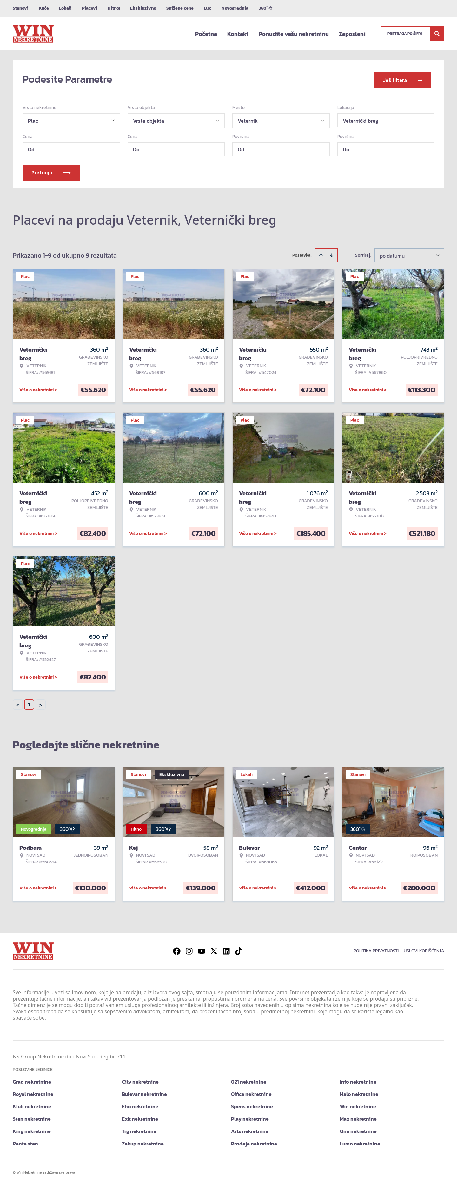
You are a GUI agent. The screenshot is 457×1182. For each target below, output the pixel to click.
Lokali (65, 8)
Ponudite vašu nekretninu (294, 34)
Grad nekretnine (32, 1079)
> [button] (41, 702)
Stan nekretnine (32, 1116)
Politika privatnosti (376, 948)
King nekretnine (32, 1128)
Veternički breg (360, 118)
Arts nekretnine (249, 1128)
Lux (207, 8)
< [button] (18, 702)
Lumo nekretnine (360, 1141)
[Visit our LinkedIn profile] (226, 948)
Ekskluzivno (143, 8)
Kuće (44, 8)
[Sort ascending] (321, 252)
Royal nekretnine (33, 1091)
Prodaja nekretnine (254, 1141)
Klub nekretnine (32, 1103)
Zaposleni (352, 34)
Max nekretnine (358, 1116)
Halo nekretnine (359, 1091)
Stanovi (21, 8)
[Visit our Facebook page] (177, 948)
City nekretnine (140, 1079)
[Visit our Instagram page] (189, 948)
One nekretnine (358, 1128)
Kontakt (237, 34)
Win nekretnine (358, 1103)
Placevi (89, 8)
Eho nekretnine (140, 1103)
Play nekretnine (250, 1116)
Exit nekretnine (140, 1116)
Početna (206, 34)
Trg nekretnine (139, 1128)
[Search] (437, 33)
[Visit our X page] (214, 948)
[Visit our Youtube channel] (201, 948)
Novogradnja (235, 8)
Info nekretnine (358, 1079)
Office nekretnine (251, 1091)
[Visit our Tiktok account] (238, 948)
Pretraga (51, 169)
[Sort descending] (331, 252)
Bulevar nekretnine (144, 1091)
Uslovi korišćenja (424, 948)
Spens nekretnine (252, 1103)
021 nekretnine (248, 1079)
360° (266, 8)
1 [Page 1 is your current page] (29, 702)
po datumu (392, 253)
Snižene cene (180, 8)
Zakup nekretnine (143, 1141)
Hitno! (114, 8)
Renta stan (25, 1141)
